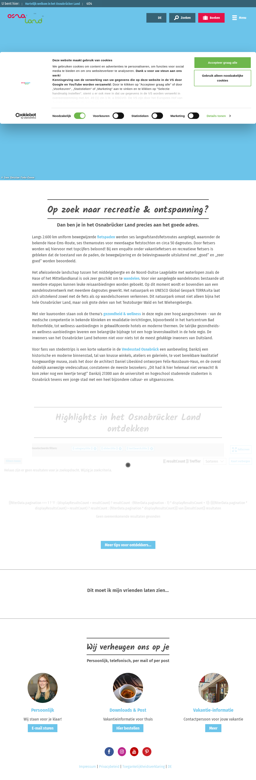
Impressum (87, 766)
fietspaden (106, 237)
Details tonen (216, 64)
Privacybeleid (109, 766)
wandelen (132, 278)
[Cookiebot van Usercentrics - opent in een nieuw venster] (25, 64)
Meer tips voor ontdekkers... (128, 544)
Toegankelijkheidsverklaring (143, 766)
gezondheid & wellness (122, 313)
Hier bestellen (127, 727)
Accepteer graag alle (222, 10)
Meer (213, 727)
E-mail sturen (42, 727)
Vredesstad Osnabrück (140, 349)
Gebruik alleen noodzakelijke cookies (222, 26)
